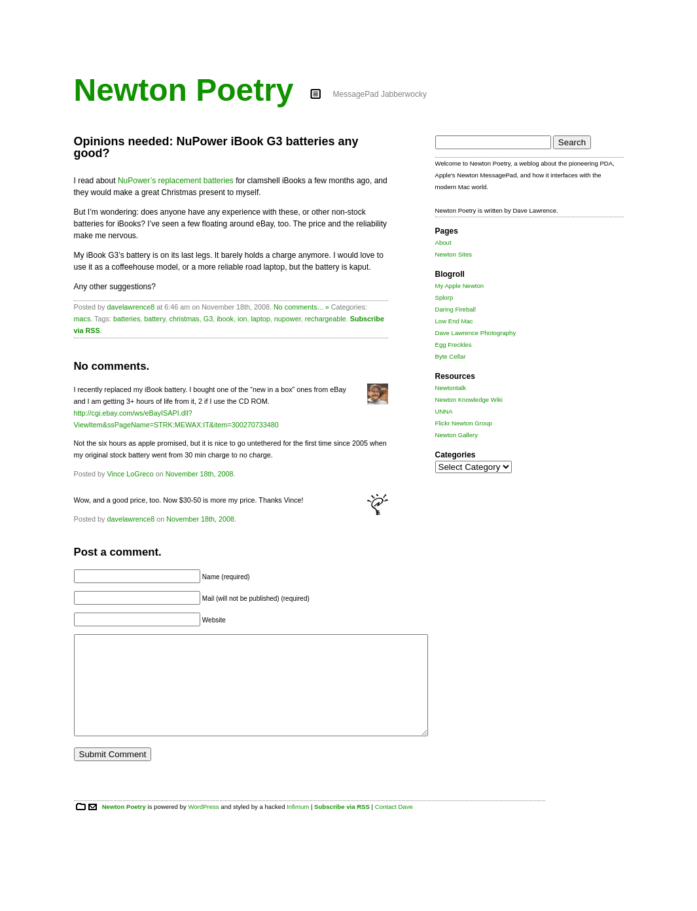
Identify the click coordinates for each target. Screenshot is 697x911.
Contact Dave (394, 826)
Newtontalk (450, 387)
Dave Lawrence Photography (475, 332)
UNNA (444, 411)
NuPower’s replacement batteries (176, 180)
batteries (126, 319)
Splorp (444, 297)
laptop (260, 319)
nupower (287, 319)
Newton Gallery (456, 434)
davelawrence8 (131, 307)
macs (82, 319)
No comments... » (301, 307)
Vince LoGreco (130, 474)
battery (154, 319)
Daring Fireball (455, 309)
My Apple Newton (459, 285)
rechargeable (325, 319)
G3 (208, 319)
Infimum (298, 826)
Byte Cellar (450, 356)
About (443, 242)
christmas (185, 319)
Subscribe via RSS (342, 826)
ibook (225, 319)
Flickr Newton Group (463, 423)
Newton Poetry (184, 90)
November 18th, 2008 (200, 474)
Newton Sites (454, 254)
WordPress (203, 826)
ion (242, 319)
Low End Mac (454, 321)
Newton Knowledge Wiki (469, 399)
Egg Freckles (453, 344)
